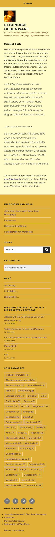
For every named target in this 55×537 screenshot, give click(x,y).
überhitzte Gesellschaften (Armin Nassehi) (25, 337)
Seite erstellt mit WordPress (18, 232)
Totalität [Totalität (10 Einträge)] (36, 469)
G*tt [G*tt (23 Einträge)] (25, 406)
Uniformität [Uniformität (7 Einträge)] (13, 475)
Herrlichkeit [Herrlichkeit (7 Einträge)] (33, 422)
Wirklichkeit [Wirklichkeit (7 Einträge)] (13, 485)
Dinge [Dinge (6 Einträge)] (32, 396)
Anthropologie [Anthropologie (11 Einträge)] (15, 385)
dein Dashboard (12, 179)
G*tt (6, 354)
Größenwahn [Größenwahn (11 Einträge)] (14, 422)
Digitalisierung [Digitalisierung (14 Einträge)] (15, 396)
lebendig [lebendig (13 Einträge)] (37, 433)
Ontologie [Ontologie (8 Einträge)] (31, 443)
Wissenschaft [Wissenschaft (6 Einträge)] (32, 485)
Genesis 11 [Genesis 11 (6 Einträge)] (12, 417)
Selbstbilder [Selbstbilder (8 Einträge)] (13, 454)
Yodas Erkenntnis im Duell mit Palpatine (24, 329)
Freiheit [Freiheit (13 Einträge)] (11, 406)
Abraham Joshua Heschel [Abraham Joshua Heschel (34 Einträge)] (20, 380)
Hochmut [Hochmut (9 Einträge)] (26, 427)
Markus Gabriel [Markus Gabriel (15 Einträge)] (15, 438)
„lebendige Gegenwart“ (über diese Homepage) (25, 514)
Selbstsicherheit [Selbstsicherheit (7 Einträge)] (15, 464)
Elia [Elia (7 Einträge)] (44, 396)
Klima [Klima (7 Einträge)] (10, 433)
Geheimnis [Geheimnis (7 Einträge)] (12, 411)
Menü (27, 3)
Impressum (10, 220)
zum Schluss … (11, 297)
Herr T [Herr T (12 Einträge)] (11, 427)
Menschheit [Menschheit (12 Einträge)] (14, 443)
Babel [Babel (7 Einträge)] (10, 390)
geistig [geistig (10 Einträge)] (28, 411)
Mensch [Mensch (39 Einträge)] (34, 438)
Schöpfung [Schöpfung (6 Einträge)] (27, 448)
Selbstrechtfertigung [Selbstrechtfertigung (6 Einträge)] (18, 459)
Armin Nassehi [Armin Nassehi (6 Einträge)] (36, 385)
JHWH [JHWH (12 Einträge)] (41, 427)
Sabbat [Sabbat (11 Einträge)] (11, 448)
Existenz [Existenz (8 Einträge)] (29, 401)
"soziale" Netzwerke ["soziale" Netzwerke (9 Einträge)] (17, 375)
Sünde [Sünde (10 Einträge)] (11, 469)
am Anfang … (10, 285)
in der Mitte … (11, 291)
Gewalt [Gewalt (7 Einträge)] (28, 417)
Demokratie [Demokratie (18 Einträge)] (26, 390)
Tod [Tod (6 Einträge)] (23, 469)
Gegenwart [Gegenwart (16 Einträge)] (40, 406)
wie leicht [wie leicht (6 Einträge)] (28, 480)
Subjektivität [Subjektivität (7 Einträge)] (37, 464)
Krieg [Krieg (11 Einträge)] (22, 433)
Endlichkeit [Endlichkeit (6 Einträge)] (13, 401)
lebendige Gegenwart (16, 27)
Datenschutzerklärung (15, 226)
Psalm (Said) (10, 346)
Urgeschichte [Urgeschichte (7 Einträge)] (32, 475)
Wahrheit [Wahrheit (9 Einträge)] (12, 480)
